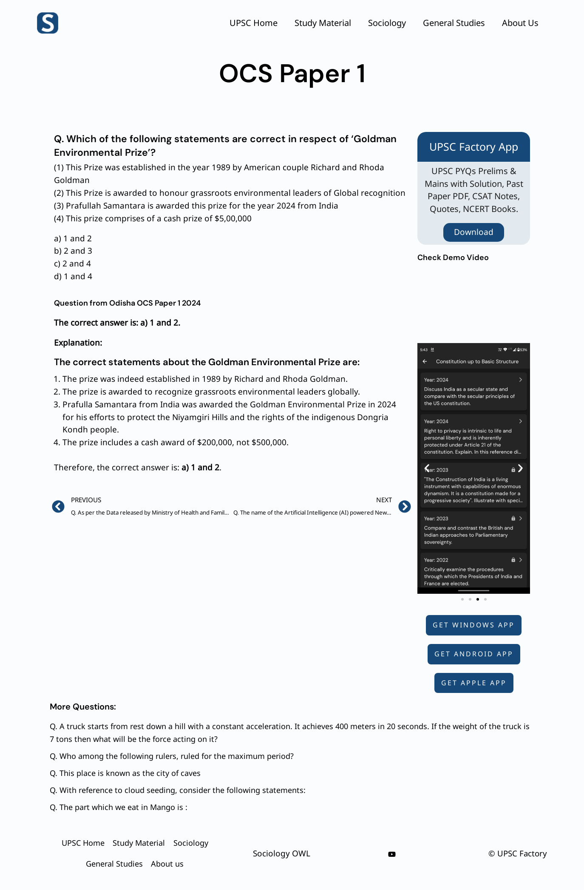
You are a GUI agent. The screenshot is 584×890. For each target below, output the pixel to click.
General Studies (454, 23)
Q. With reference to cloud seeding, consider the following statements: (178, 790)
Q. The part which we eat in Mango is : (118, 807)
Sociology (387, 23)
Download (473, 232)
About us (520, 23)
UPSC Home (254, 23)
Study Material (323, 23)
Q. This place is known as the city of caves (125, 773)
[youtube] (392, 854)
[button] (427, 468)
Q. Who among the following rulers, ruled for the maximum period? (172, 756)
